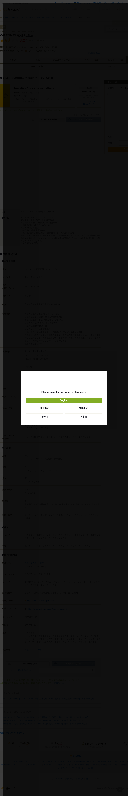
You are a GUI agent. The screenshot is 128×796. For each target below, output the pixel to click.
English (64, 400)
